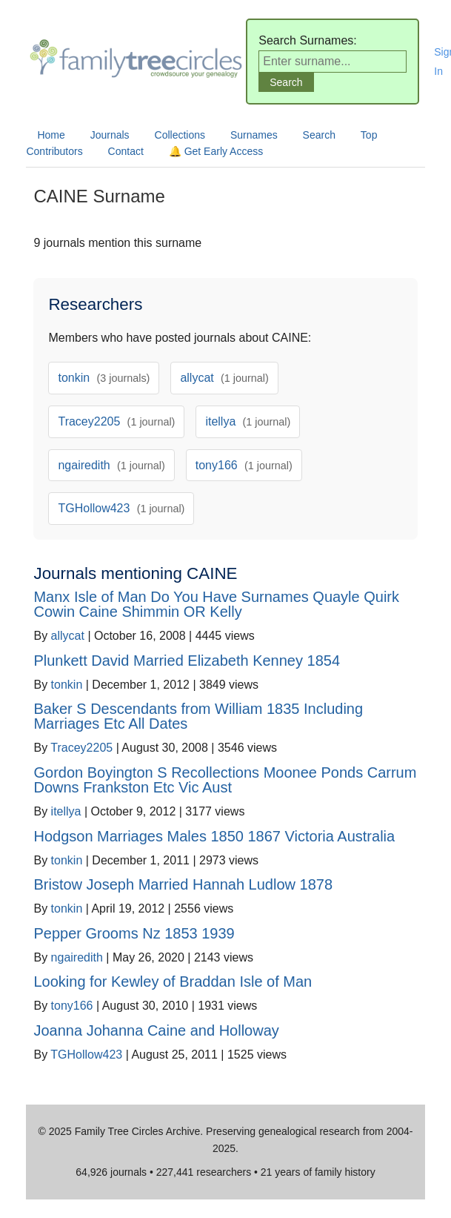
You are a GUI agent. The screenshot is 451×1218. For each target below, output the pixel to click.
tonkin (104, 377)
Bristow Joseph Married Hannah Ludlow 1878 (183, 884)
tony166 (244, 465)
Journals (110, 135)
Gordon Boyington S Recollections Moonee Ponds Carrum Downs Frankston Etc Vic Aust (224, 779)
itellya (247, 421)
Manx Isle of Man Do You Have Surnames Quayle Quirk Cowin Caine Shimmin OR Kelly (216, 604)
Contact (126, 151)
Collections (180, 135)
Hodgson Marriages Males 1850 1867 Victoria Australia (214, 836)
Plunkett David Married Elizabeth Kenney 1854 (186, 660)
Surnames (254, 135)
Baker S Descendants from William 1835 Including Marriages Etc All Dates (198, 716)
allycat (224, 377)
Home (50, 135)
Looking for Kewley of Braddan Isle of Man (172, 981)
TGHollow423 (121, 508)
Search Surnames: (307, 40)
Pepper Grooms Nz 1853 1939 (133, 933)
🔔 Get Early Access (216, 151)
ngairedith (111, 465)
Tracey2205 (116, 421)
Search (319, 135)
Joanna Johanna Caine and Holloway (155, 1030)
